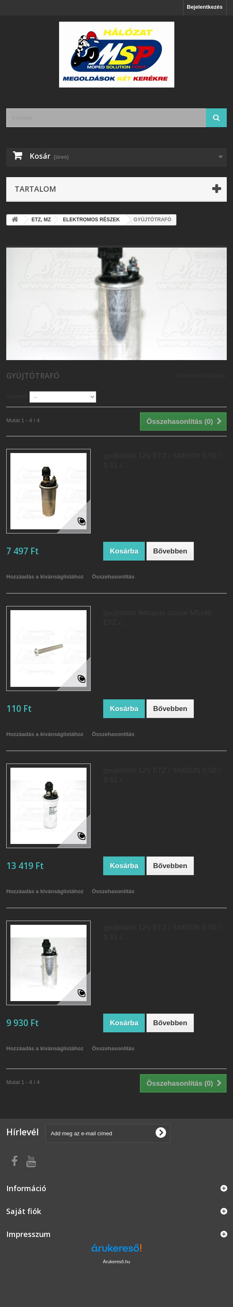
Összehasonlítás (113, 576)
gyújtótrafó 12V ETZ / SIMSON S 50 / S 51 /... (162, 460)
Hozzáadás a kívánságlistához (45, 576)
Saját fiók (23, 1211)
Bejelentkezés (205, 7)
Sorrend (16, 396)
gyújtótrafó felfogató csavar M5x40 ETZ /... (157, 617)
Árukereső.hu (116, 1261)
